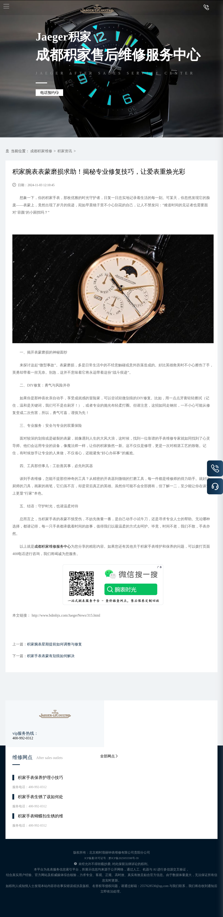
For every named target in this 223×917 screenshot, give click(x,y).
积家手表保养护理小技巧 (40, 777)
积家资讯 (64, 151)
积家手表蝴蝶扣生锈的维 (40, 816)
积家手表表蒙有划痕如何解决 (51, 656)
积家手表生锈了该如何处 (40, 797)
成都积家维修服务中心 (52, 546)
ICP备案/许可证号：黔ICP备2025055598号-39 (111, 858)
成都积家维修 (41, 151)
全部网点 (109, 756)
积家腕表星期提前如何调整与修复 (54, 644)
